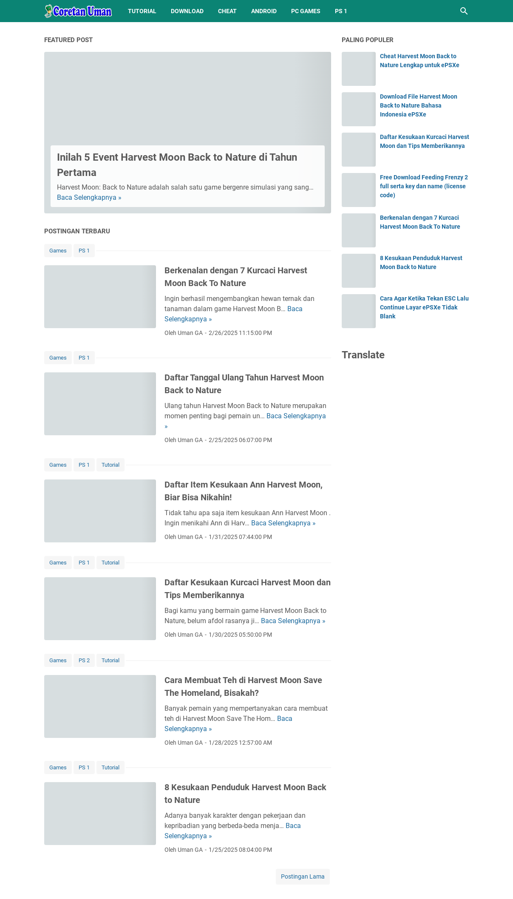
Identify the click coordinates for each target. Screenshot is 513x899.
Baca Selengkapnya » (89, 197)
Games (58, 250)
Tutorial (142, 11)
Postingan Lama (303, 876)
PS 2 (84, 660)
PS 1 (341, 11)
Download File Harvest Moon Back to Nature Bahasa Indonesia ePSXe (418, 105)
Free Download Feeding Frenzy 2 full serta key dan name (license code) (424, 186)
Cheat (227, 11)
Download (187, 11)
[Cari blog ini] (464, 11)
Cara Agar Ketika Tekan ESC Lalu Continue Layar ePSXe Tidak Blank (424, 307)
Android (264, 11)
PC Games (305, 11)
